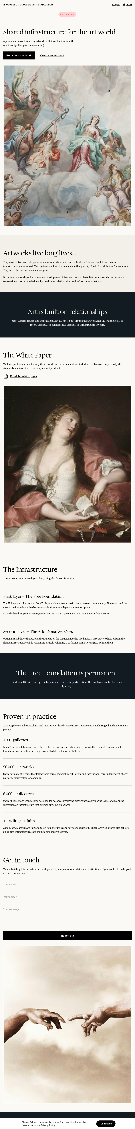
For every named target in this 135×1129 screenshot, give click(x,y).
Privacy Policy (48, 1125)
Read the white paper (20, 376)
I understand (106, 1123)
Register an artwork (19, 55)
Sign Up (127, 4)
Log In (116, 4)
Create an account (52, 55)
